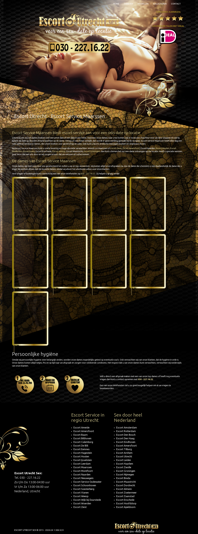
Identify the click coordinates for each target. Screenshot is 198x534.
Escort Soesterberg (83, 489)
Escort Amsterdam (126, 427)
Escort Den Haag (125, 438)
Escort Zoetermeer (126, 492)
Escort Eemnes (81, 449)
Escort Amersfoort (131, 148)
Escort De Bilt (80, 445)
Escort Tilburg (124, 449)
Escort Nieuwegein (83, 478)
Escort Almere (124, 489)
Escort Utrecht (124, 456)
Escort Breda (123, 478)
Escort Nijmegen (125, 474)
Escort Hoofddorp (126, 503)
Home (116, 4)
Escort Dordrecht (125, 485)
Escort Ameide (81, 427)
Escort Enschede (125, 499)
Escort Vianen (81, 492)
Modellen (143, 4)
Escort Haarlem (124, 463)
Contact (176, 4)
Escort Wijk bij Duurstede (87, 499)
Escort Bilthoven (82, 438)
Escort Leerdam (82, 463)
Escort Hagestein (82, 452)
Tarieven (128, 4)
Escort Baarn (29, 151)
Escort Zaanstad (125, 496)
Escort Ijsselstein (82, 460)
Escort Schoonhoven (84, 485)
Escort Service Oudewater (87, 481)
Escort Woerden (82, 503)
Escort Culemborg (83, 442)
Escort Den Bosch (126, 434)
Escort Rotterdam (126, 431)
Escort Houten (162, 148)
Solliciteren (160, 4)
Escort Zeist (116, 148)
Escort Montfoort (83, 471)
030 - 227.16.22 (88, 173)
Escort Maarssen (82, 467)
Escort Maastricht (126, 481)
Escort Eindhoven (125, 442)
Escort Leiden (123, 460)
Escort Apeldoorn (126, 507)
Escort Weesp (58, 151)
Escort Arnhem (124, 452)
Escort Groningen (92, 151)
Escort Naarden (81, 474)
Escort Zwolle (123, 467)
